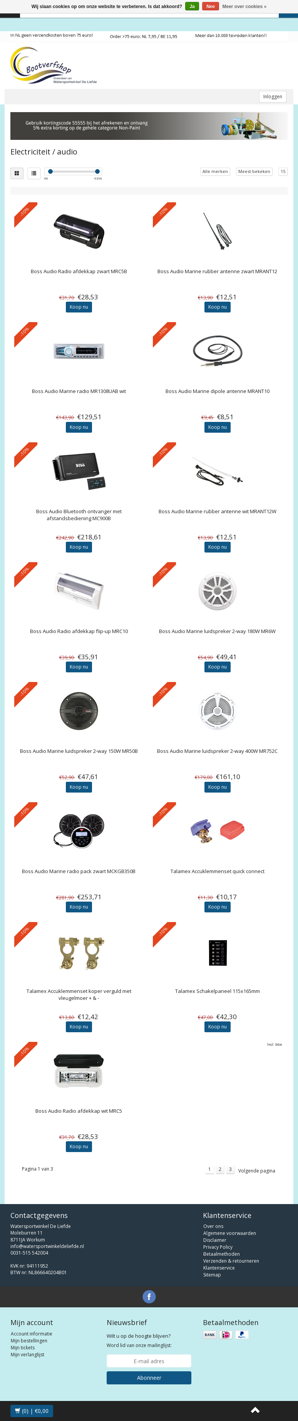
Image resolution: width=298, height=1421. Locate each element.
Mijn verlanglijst (27, 1354)
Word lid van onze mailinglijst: (139, 1340)
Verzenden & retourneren (231, 1261)
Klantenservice (219, 1268)
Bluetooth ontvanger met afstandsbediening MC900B (79, 515)
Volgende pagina (256, 1170)
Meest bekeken (254, 171)
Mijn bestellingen (29, 1340)
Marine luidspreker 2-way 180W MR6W (217, 631)
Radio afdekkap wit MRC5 (78, 1110)
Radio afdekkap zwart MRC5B (79, 271)
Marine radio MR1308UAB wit (79, 391)
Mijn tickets (23, 1347)
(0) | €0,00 (32, 1410)
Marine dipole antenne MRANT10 (218, 391)
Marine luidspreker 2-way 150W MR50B (79, 750)
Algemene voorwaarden (229, 1233)
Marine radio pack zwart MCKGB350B (79, 871)
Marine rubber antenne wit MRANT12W (217, 511)
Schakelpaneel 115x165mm (217, 991)
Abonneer (149, 1377)
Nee (210, 6)
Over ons (213, 1226)
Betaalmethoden (221, 1254)
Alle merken (215, 171)
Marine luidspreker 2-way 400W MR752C (217, 750)
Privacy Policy (218, 1247)
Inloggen (272, 96)
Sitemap (212, 1275)
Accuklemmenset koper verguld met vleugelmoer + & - (79, 994)
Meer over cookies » (245, 6)
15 (283, 171)
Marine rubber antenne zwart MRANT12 (217, 271)
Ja (191, 6)
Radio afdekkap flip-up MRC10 (79, 631)
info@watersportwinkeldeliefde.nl (47, 1246)
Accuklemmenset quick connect (218, 871)
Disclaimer (214, 1240)
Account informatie (31, 1333)
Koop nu (79, 307)
